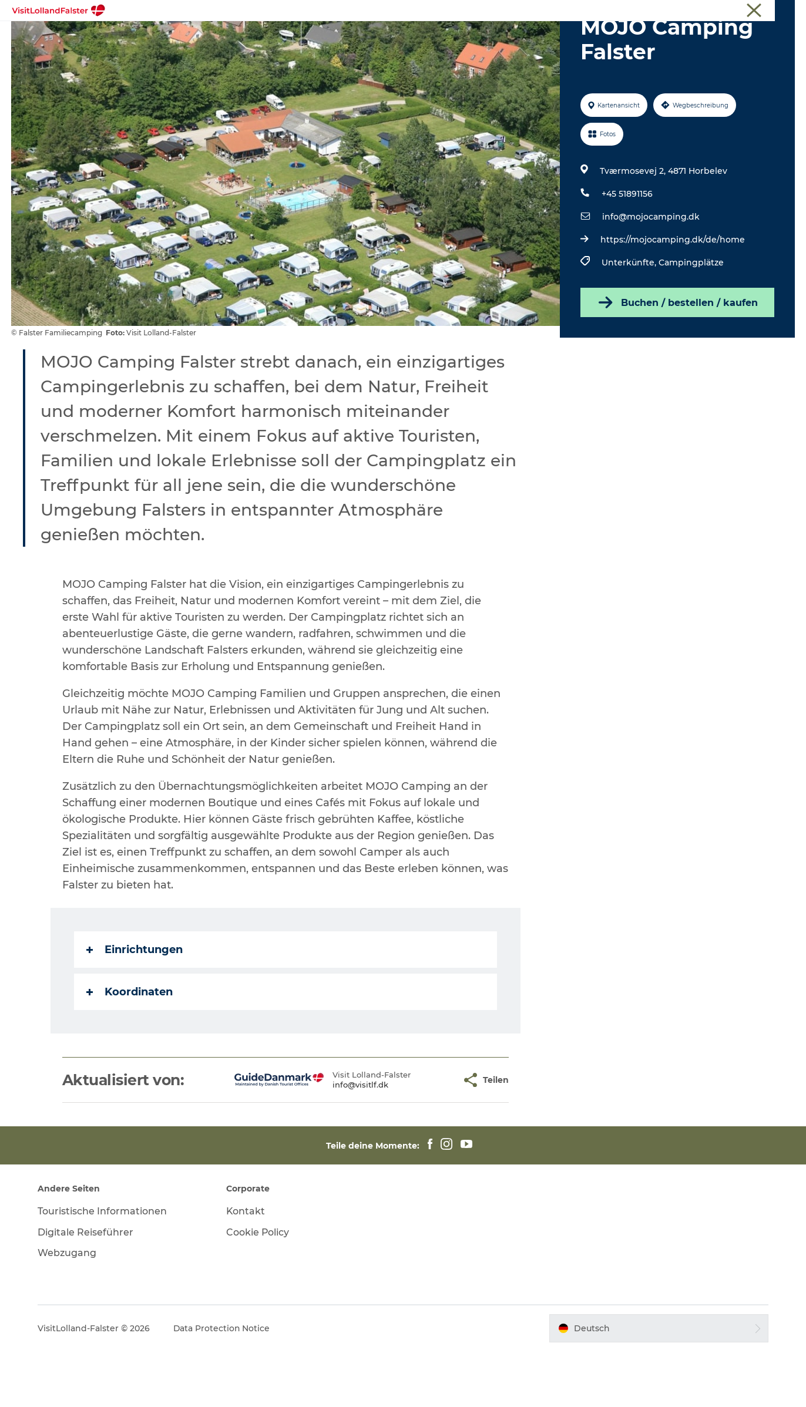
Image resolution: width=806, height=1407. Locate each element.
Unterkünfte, (629, 318)
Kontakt (246, 1267)
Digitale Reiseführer (87, 1288)
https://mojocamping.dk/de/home (672, 295)
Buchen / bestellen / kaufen (677, 358)
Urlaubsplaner (590, 37)
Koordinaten (129, 1047)
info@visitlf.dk (330, 1140)
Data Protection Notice (223, 1384)
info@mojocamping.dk (650, 272)
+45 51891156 (627, 249)
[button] (421, 1136)
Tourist (677, 11)
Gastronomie (511, 37)
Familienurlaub (385, 37)
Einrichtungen (134, 1005)
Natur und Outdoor (291, 37)
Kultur (451, 37)
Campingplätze (690, 318)
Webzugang (68, 1308)
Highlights (208, 37)
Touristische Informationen (747, 11)
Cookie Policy (258, 1288)
